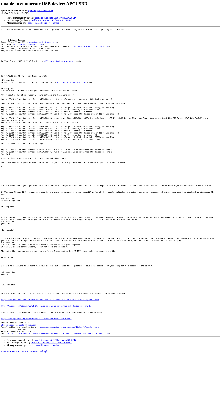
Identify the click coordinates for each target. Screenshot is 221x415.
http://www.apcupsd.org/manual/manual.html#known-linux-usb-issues (36, 376)
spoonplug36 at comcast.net (40, 10)
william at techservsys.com (28, 47)
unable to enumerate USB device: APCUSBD (55, 18)
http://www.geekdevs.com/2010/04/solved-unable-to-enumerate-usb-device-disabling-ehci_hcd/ (50, 354)
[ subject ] (46, 23)
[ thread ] (38, 23)
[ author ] (56, 23)
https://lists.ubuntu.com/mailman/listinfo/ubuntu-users (69, 387)
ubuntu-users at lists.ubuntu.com (91, 50)
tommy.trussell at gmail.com (42, 45)
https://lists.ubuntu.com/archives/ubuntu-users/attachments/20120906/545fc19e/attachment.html (58, 394)
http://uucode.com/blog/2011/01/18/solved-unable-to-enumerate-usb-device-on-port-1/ (46, 361)
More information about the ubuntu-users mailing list (25, 412)
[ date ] (30, 23)
